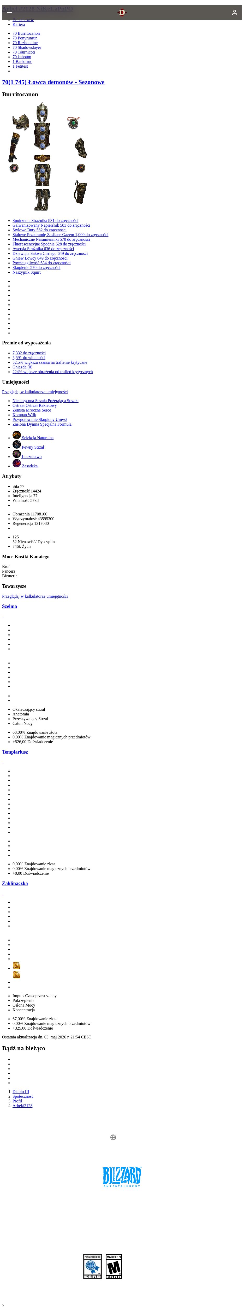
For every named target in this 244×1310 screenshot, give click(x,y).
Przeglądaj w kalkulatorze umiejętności (35, 392)
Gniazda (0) (22, 367)
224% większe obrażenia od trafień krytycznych (53, 371)
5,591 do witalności (29, 357)
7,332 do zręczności (29, 353)
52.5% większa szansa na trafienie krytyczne (50, 362)
